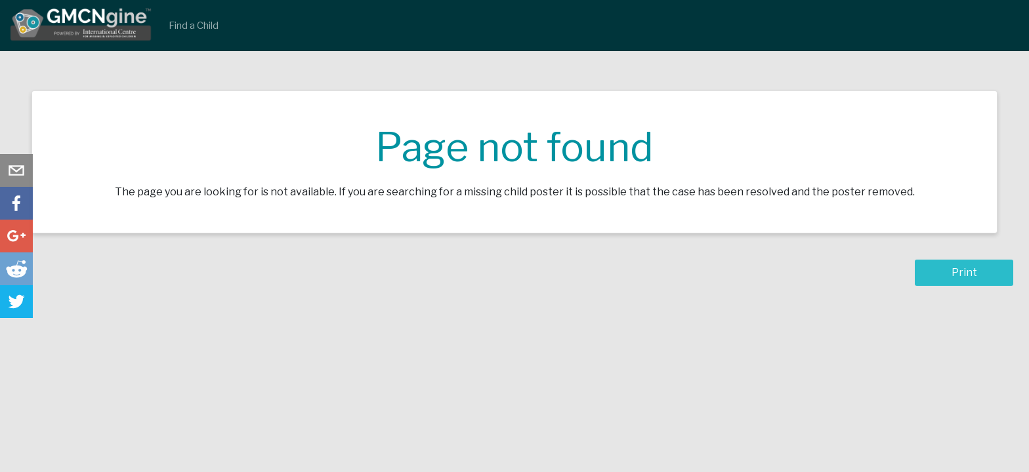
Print (964, 272)
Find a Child (194, 25)
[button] (16, 170)
